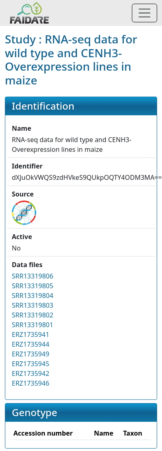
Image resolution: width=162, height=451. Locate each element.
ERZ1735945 (30, 363)
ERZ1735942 (30, 373)
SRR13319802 (32, 315)
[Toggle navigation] (144, 13)
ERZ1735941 (30, 334)
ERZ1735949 (30, 354)
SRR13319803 (32, 305)
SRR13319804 (32, 295)
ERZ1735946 (30, 383)
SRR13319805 (32, 285)
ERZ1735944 (30, 344)
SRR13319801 (32, 324)
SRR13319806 (32, 276)
